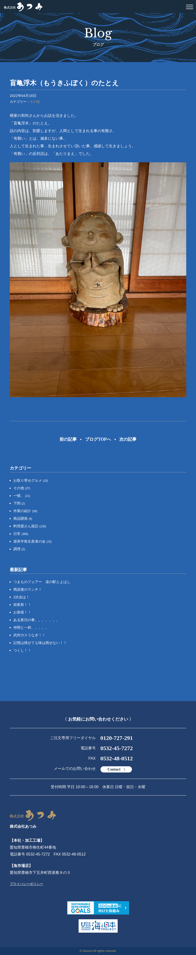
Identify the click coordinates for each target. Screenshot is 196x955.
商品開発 (22, 518)
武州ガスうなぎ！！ (29, 635)
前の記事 (68, 439)
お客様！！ (22, 612)
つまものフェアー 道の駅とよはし (41, 582)
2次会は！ (21, 597)
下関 (19, 503)
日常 (20, 534)
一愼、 (21, 496)
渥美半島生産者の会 (32, 541)
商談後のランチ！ (27, 589)
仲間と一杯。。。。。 (31, 627)
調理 (19, 549)
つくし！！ (22, 650)
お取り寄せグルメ (30, 480)
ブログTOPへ (98, 439)
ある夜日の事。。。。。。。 (36, 620)
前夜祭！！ (22, 605)
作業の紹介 (25, 511)
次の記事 (127, 439)
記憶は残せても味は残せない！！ (40, 643)
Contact (114, 769)
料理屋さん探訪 (29, 526)
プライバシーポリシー (26, 884)
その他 (35, 102)
